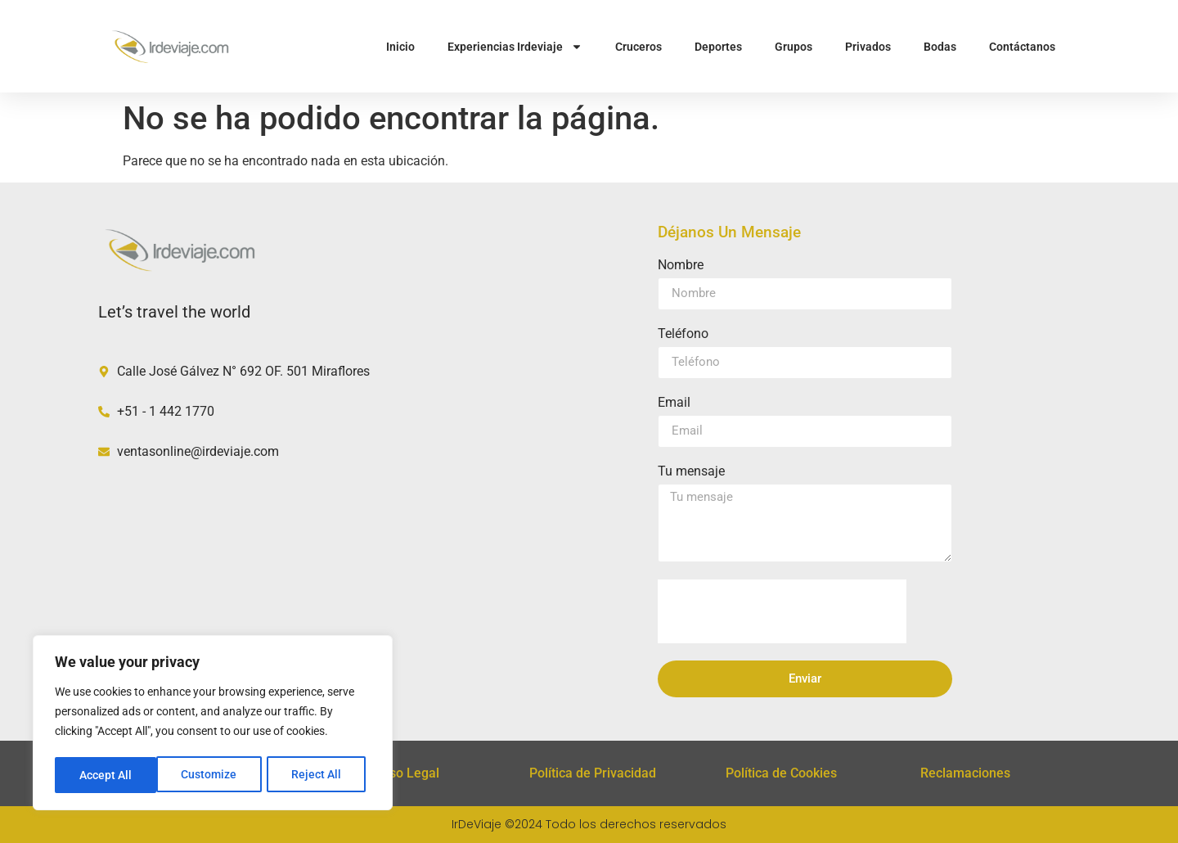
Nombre (681, 266)
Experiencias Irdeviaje (514, 47)
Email (674, 403)
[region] (213, 724)
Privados (868, 46)
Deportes (718, 46)
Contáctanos (1022, 46)
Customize (107, 775)
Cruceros (638, 46)
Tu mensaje (691, 472)
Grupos (793, 46)
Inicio (400, 46)
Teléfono (683, 334)
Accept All (320, 775)
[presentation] (782, 611)
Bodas (940, 46)
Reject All (215, 775)
